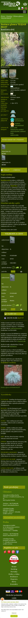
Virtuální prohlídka (14, 517)
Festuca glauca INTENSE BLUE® (10, 387)
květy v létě (13, 127)
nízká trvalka (14, 135)
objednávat (13, 346)
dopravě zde (21, 341)
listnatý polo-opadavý (17, 129)
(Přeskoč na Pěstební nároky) (8, 177)
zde (21, 361)
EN (26, 8)
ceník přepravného (16, 328)
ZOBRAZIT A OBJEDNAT (11, 170)
